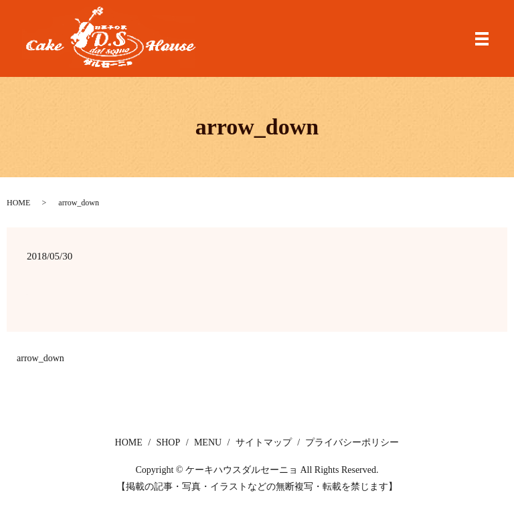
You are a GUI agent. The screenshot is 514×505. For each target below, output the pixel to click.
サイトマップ (264, 442)
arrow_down (40, 358)
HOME (18, 202)
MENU (208, 442)
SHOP (168, 442)
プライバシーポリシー (352, 442)
